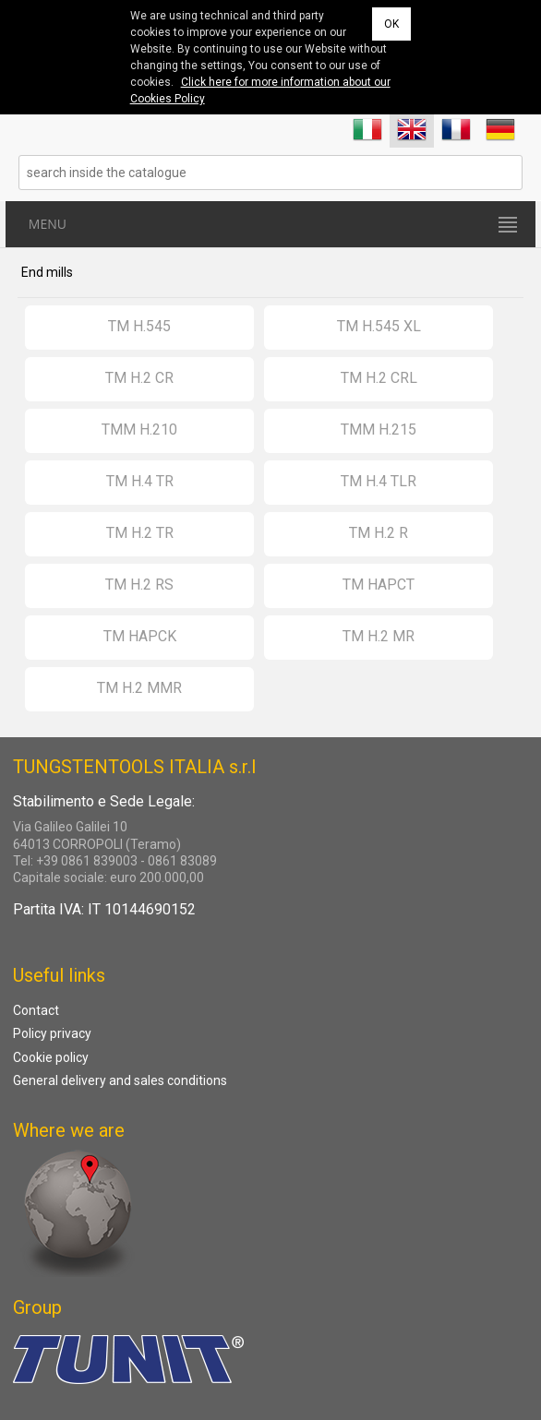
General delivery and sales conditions (120, 1080)
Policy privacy (52, 1033)
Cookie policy (51, 1057)
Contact (36, 1010)
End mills (47, 272)
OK (391, 24)
